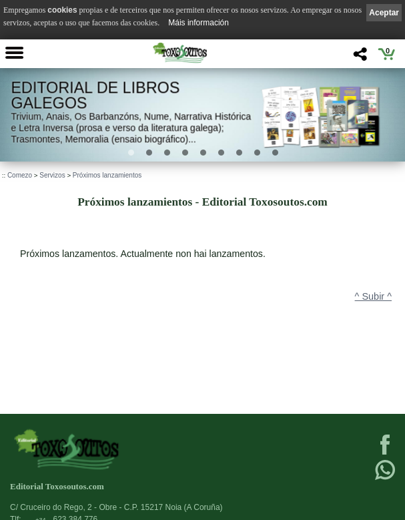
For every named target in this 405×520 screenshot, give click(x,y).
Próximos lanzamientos (107, 175)
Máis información (198, 22)
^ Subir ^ (373, 296)
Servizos (52, 175)
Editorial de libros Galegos (95, 95)
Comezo (19, 175)
